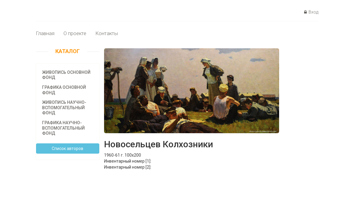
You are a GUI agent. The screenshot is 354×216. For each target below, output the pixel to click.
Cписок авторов (67, 148)
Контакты (106, 33)
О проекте (74, 33)
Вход (311, 12)
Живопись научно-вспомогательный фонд (64, 107)
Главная (45, 33)
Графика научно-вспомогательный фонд (63, 128)
